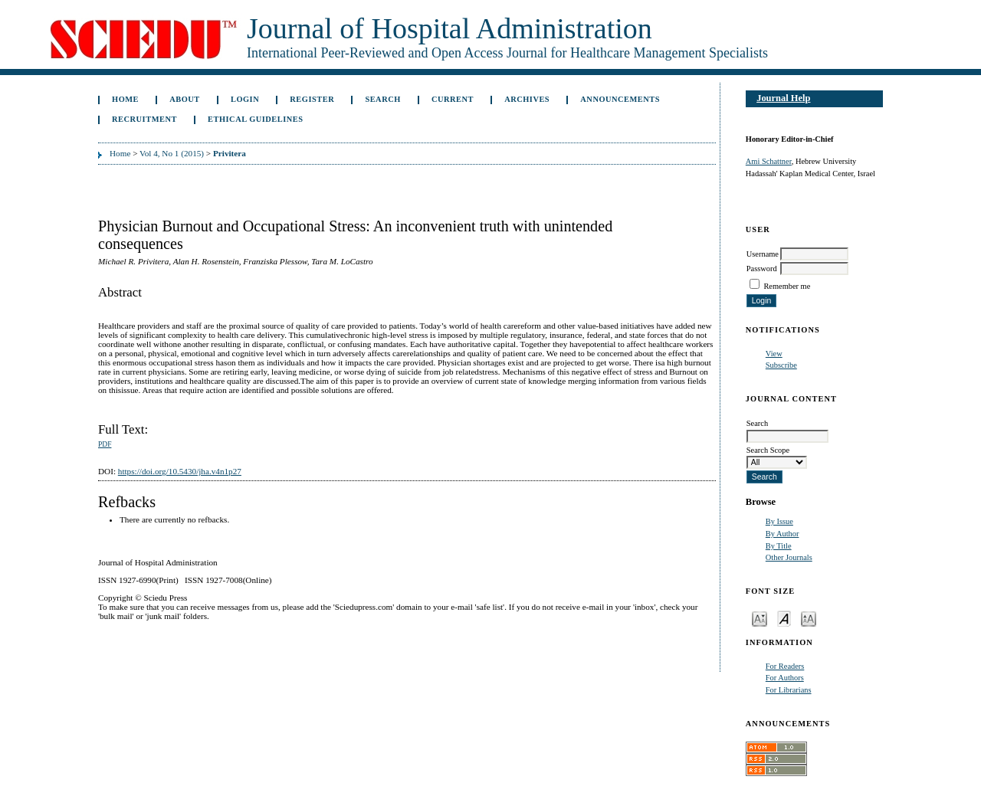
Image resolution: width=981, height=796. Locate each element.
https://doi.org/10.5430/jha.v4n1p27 (179, 471)
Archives (527, 99)
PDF (104, 444)
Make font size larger (808, 618)
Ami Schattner (769, 161)
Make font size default (784, 618)
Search (382, 99)
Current (452, 99)
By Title (779, 546)
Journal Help (783, 98)
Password (761, 268)
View (774, 353)
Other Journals (789, 557)
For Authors (785, 677)
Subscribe (781, 365)
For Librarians (789, 690)
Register (312, 99)
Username (762, 254)
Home (125, 99)
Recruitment (144, 119)
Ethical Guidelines (255, 119)
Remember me (786, 286)
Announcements (620, 99)
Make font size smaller (759, 618)
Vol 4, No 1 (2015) (171, 153)
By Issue (779, 521)
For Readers (785, 666)
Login (245, 99)
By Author (782, 533)
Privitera (229, 153)
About (184, 99)
